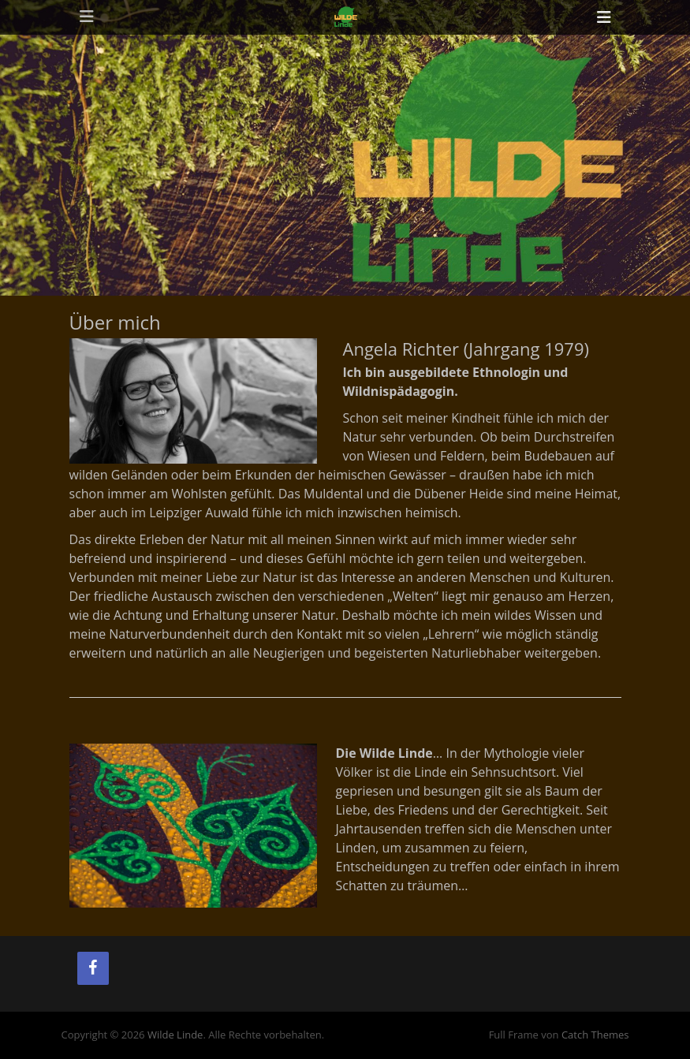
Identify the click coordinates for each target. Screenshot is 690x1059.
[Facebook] (93, 968)
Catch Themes (595, 1034)
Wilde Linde (175, 1034)
